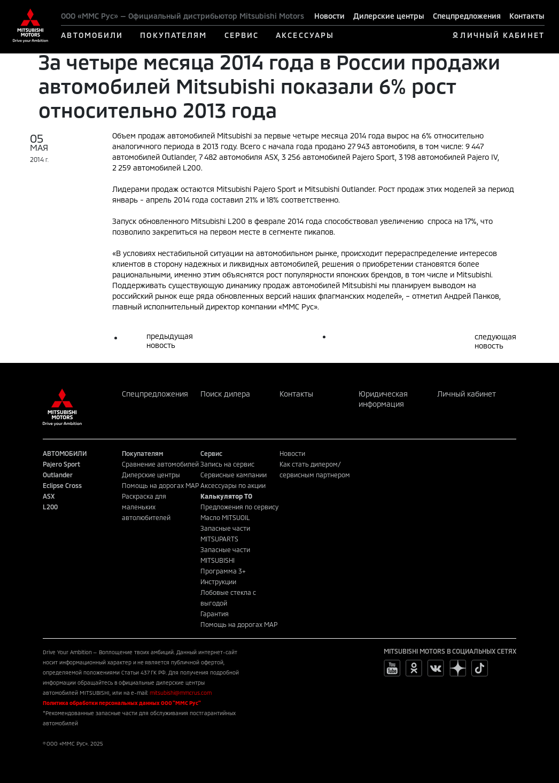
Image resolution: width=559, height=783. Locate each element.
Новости (329, 15)
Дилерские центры (388, 15)
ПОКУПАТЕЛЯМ (173, 35)
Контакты (527, 15)
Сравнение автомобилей (160, 464)
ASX (49, 496)
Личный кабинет (466, 393)
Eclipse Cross (62, 485)
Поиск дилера (225, 393)
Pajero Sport (61, 464)
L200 (50, 506)
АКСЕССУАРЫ (305, 35)
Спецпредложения (467, 15)
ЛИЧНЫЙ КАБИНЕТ (502, 35)
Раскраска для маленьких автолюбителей (146, 506)
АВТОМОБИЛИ (92, 35)
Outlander (58, 474)
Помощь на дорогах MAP (160, 485)
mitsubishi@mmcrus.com (181, 692)
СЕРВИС (241, 35)
